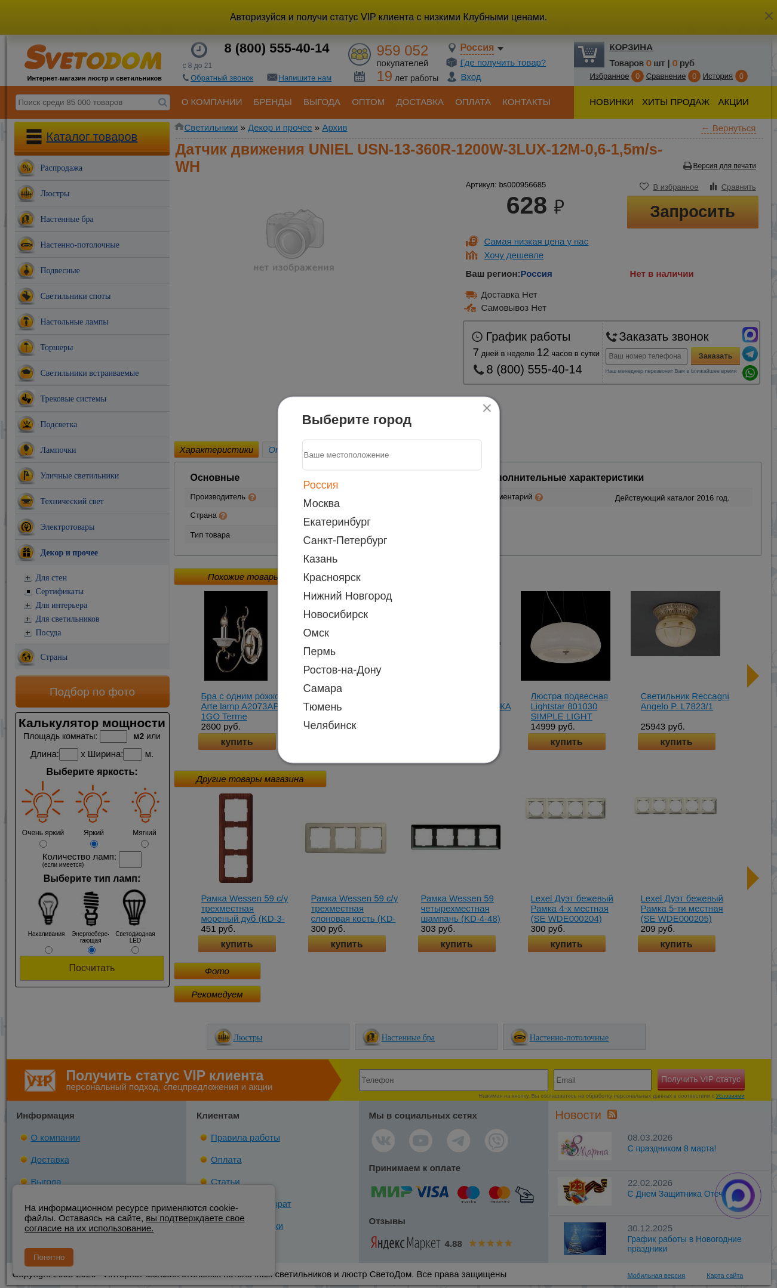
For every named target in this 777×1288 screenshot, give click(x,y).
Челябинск (330, 725)
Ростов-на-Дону (342, 669)
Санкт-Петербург (345, 540)
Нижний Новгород (347, 595)
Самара (323, 688)
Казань (320, 558)
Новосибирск (335, 614)
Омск (316, 632)
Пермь (319, 651)
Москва (321, 503)
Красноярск (332, 577)
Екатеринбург (337, 521)
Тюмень (322, 706)
